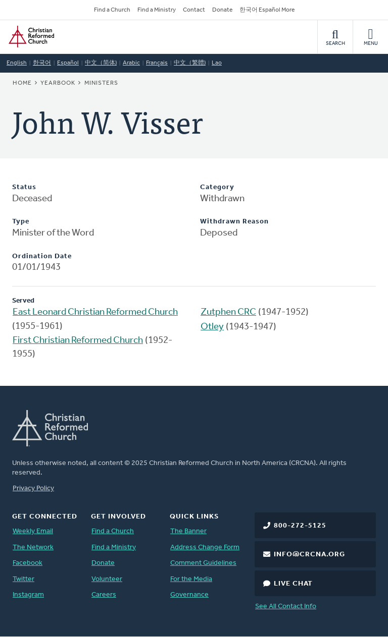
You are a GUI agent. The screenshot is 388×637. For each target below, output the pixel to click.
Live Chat (293, 584)
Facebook (27, 563)
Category (217, 187)
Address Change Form (204, 547)
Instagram (28, 595)
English (17, 63)
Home (22, 83)
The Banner (188, 531)
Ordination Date (42, 256)
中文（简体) (101, 63)
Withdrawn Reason (234, 221)
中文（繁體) (190, 63)
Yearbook (57, 83)
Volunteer (106, 579)
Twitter (23, 579)
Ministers (101, 83)
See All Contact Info (285, 606)
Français (157, 63)
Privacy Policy (33, 488)
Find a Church (112, 10)
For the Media (191, 579)
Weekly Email (33, 531)
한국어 (42, 63)
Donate (222, 10)
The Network (33, 547)
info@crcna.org (309, 554)
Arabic (131, 63)
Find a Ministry (156, 10)
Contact (194, 10)
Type (20, 221)
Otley (212, 327)
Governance (189, 595)
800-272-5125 (300, 526)
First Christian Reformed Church (78, 340)
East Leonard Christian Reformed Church (95, 312)
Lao (217, 63)
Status (24, 187)
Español (68, 63)
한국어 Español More (267, 10)
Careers (103, 595)
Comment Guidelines (203, 563)
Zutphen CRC (228, 312)
